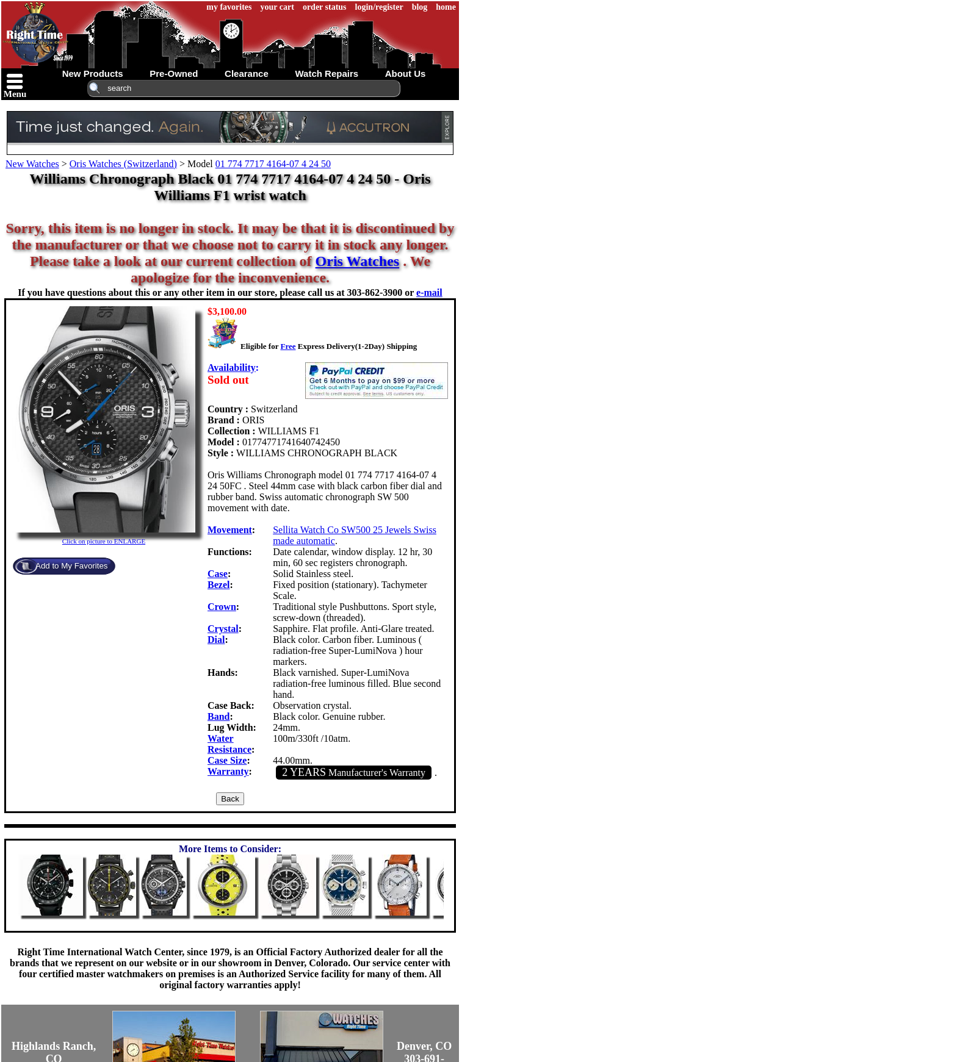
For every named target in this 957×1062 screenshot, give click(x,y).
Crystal (223, 628)
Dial (216, 639)
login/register (379, 7)
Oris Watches (358, 261)
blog (420, 7)
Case (218, 574)
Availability (232, 367)
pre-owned (174, 73)
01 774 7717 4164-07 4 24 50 (273, 164)
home (446, 7)
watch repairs (326, 73)
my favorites (228, 7)
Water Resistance (229, 744)
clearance (247, 73)
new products (92, 73)
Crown (222, 606)
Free (287, 346)
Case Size (227, 760)
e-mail (429, 292)
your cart (277, 7)
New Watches (32, 164)
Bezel (218, 584)
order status (325, 7)
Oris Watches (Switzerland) (123, 164)
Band (218, 716)
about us (405, 73)
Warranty (228, 771)
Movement (230, 530)
